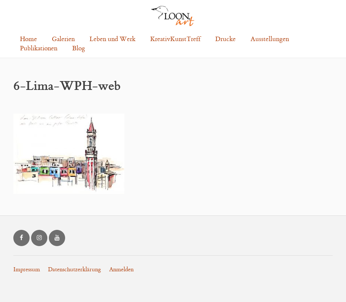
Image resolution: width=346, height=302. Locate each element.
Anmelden (121, 269)
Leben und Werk (112, 39)
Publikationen (38, 48)
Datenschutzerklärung (74, 269)
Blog (78, 48)
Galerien (63, 39)
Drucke (225, 39)
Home (28, 39)
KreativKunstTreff (175, 39)
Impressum (26, 269)
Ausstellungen (270, 39)
